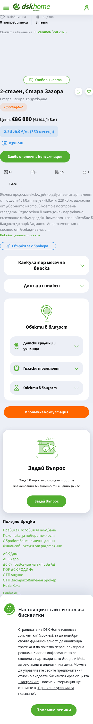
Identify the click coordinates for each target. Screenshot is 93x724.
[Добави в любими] (89, 91)
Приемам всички (53, 710)
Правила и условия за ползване (29, 530)
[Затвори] (4, 600)
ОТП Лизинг (13, 575)
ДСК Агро (11, 559)
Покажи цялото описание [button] (20, 235)
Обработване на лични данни (29, 541)
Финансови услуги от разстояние (32, 546)
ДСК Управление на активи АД (29, 565)
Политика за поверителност (29, 536)
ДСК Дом (10, 554)
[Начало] (31, 7)
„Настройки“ (28, 682)
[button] (46, 265)
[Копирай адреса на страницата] (78, 91)
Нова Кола (11, 586)
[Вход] (87, 7)
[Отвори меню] (6, 7)
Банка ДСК (12, 593)
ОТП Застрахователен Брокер (29, 580)
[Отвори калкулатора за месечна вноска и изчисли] (13, 143)
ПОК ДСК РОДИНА (18, 570)
